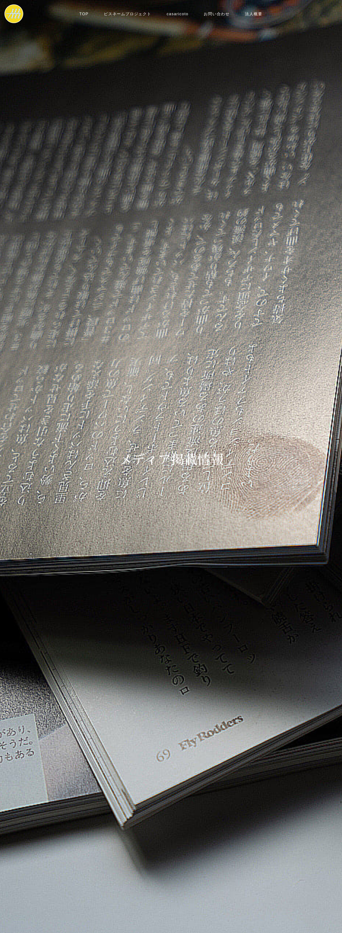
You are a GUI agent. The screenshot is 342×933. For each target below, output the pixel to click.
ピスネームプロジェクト (127, 14)
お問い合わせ (217, 14)
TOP (84, 14)
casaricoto (177, 14)
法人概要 (253, 14)
